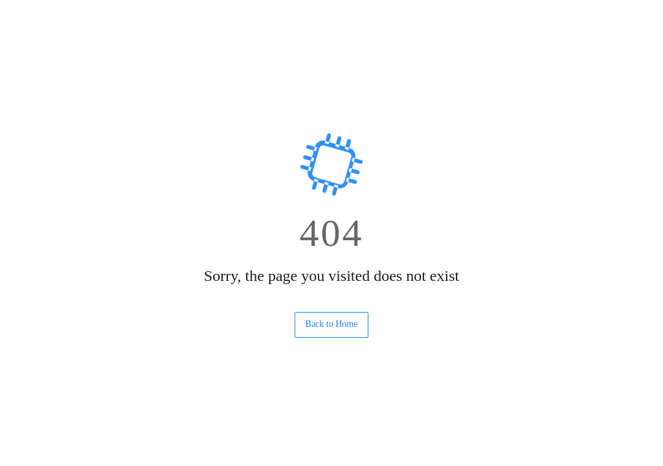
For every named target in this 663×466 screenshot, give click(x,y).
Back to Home (332, 324)
